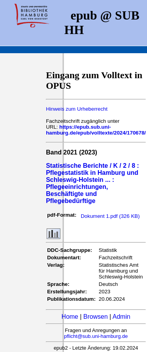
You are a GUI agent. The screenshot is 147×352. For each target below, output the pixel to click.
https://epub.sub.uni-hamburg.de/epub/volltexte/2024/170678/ (96, 130)
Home (70, 316)
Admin (121, 316)
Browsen (95, 316)
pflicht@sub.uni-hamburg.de (96, 336)
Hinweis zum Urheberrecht (76, 109)
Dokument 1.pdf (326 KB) (110, 216)
